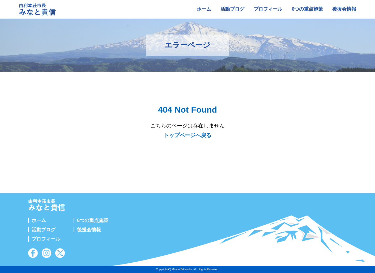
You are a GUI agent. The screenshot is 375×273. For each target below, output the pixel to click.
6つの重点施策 (307, 9)
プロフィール (268, 9)
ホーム (204, 9)
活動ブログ (232, 9)
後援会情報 (344, 9)
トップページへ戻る (187, 135)
